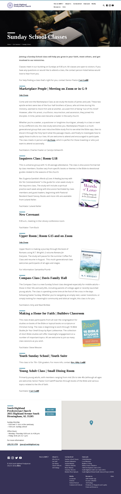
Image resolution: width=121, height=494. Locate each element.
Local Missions (86, 461)
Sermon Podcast (74, 483)
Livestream (72, 478)
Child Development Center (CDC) (91, 467)
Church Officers (56, 465)
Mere (19, 466)
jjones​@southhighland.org (29, 444)
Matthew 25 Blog (87, 463)
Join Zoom (23, 95)
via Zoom (51, 140)
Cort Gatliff (83, 80)
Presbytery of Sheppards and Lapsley (96, 485)
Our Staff (54, 461)
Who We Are (55, 459)
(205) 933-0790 (12, 444)
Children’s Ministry (70, 465)
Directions (50, 414)
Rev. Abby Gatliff (78, 362)
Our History (55, 463)
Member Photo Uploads (71, 472)
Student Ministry (69, 463)
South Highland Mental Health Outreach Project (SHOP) (98, 472)
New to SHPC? (58, 4)
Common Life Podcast (75, 485)
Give (64, 7)
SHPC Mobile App (91, 478)
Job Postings (55, 467)
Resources (57, 7)
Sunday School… (27, 44)
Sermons (71, 480)
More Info (50, 410)
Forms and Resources (92, 487)
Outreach (86, 4)
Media (94, 4)
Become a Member (91, 480)
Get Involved (77, 4)
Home (9, 44)
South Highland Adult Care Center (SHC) (94, 470)
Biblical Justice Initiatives (89, 465)
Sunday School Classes (71, 459)
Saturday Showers (70, 470)
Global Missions (86, 459)
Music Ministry (69, 467)
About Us (68, 4)
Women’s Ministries (70, 461)
